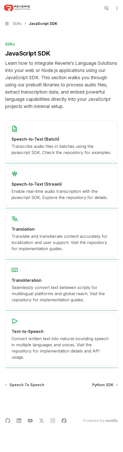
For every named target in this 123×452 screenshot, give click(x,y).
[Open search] (106, 8)
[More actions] (116, 8)
